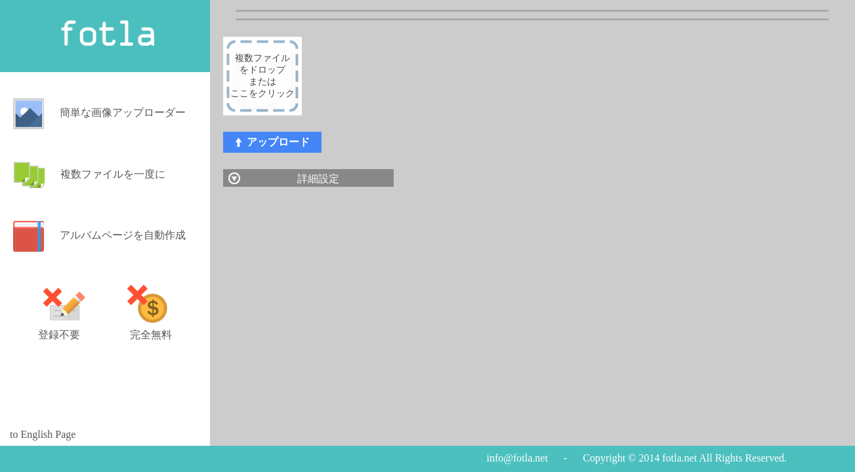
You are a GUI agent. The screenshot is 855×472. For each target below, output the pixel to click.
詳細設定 (318, 178)
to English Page (42, 434)
